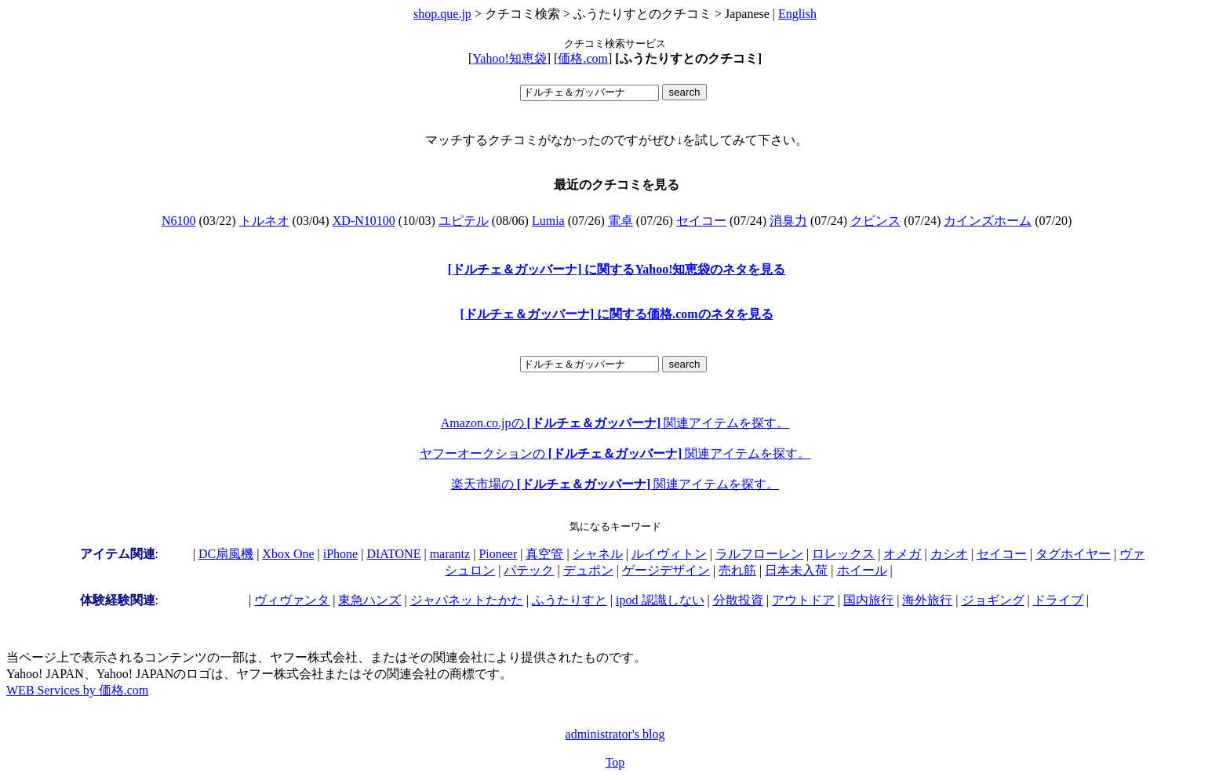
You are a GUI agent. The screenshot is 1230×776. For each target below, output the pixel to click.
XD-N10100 (364, 220)
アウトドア (803, 600)
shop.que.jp (442, 13)
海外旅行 (927, 600)
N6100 (179, 220)
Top (615, 762)
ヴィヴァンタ (291, 600)
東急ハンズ (369, 600)
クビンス (875, 220)
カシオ (949, 553)
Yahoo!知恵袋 (509, 58)
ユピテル (464, 220)
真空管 (544, 553)
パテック (529, 570)
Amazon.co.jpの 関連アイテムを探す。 (615, 423)
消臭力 (788, 220)
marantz (450, 553)
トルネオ (264, 220)
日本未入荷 (796, 570)
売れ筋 (737, 570)
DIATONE (393, 553)
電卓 (620, 220)
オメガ (902, 553)
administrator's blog (615, 734)
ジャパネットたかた (466, 600)
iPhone (340, 553)
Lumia (548, 220)
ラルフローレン (759, 553)
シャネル (598, 553)
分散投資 (738, 600)
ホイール (862, 570)
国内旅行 (868, 600)
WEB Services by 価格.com (77, 690)
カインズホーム (988, 220)
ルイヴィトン (669, 553)
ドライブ (1058, 600)
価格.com (583, 58)
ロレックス (843, 553)
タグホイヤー (1073, 553)
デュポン (588, 570)
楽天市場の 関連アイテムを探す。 (615, 484)
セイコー (701, 220)
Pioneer (498, 553)
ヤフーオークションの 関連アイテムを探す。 (615, 453)
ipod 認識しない (660, 600)
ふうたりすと (569, 600)
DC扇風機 (225, 553)
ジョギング (993, 600)
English (797, 13)
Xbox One (288, 553)
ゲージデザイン (666, 570)
